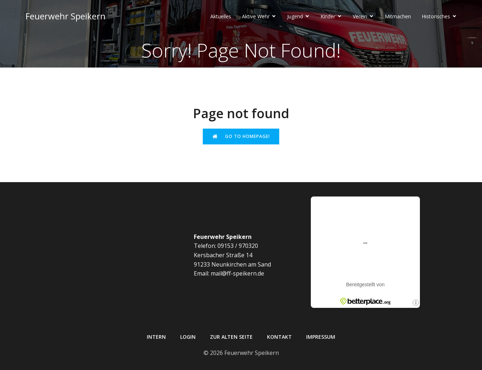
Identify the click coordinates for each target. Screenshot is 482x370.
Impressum (320, 336)
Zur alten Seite (231, 336)
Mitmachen (398, 16)
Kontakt (279, 336)
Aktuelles (220, 16)
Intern (156, 336)
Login (188, 336)
